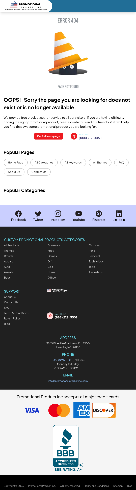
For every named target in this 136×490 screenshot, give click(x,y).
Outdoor (94, 245)
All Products (11, 245)
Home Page (15, 162)
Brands (8, 256)
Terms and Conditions (97, 485)
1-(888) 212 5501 (61, 360)
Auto (7, 266)
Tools (92, 266)
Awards (8, 272)
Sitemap (118, 485)
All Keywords (73, 162)
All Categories (44, 162)
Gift (50, 261)
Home (52, 272)
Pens (92, 250)
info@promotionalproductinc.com (68, 380)
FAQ (121, 162)
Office (52, 277)
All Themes (100, 162)
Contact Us (39, 172)
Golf (50, 266)
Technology (96, 261)
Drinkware (54, 245)
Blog (7, 323)
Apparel (9, 261)
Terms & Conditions (16, 313)
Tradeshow (96, 272)
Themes (9, 250)
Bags (7, 277)
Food (51, 250)
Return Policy (12, 318)
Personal (94, 256)
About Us (14, 172)
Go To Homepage (48, 136)
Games (52, 256)
